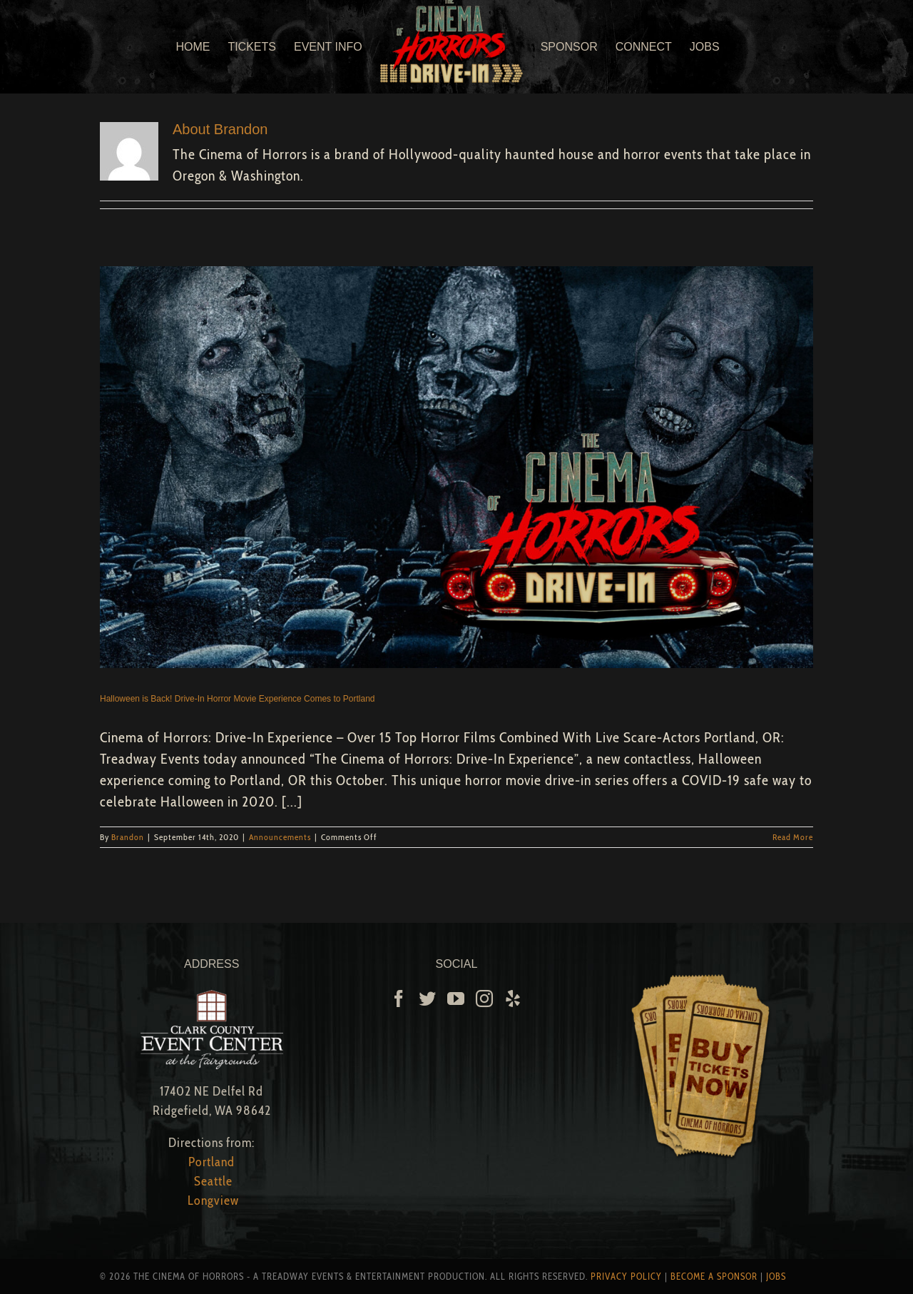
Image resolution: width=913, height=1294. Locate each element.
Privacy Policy (626, 1276)
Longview (213, 1200)
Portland (211, 1162)
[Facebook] (399, 998)
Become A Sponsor (714, 1276)
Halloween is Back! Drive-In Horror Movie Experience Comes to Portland (237, 699)
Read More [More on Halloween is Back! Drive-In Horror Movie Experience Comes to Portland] (792, 837)
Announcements (280, 837)
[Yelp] (513, 998)
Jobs (776, 1276)
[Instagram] (485, 998)
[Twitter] (428, 998)
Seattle (213, 1181)
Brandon (127, 837)
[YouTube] (456, 998)
